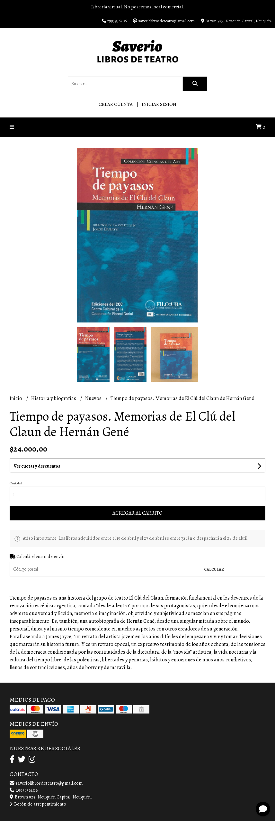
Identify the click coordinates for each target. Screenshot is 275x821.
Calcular (214, 569)
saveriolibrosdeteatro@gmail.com (46, 783)
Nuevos (93, 398)
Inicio (16, 398)
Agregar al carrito (137, 513)
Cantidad (16, 483)
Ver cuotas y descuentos (37, 466)
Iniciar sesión (159, 104)
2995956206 (24, 790)
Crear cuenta (116, 104)
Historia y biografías (54, 398)
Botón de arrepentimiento (38, 804)
